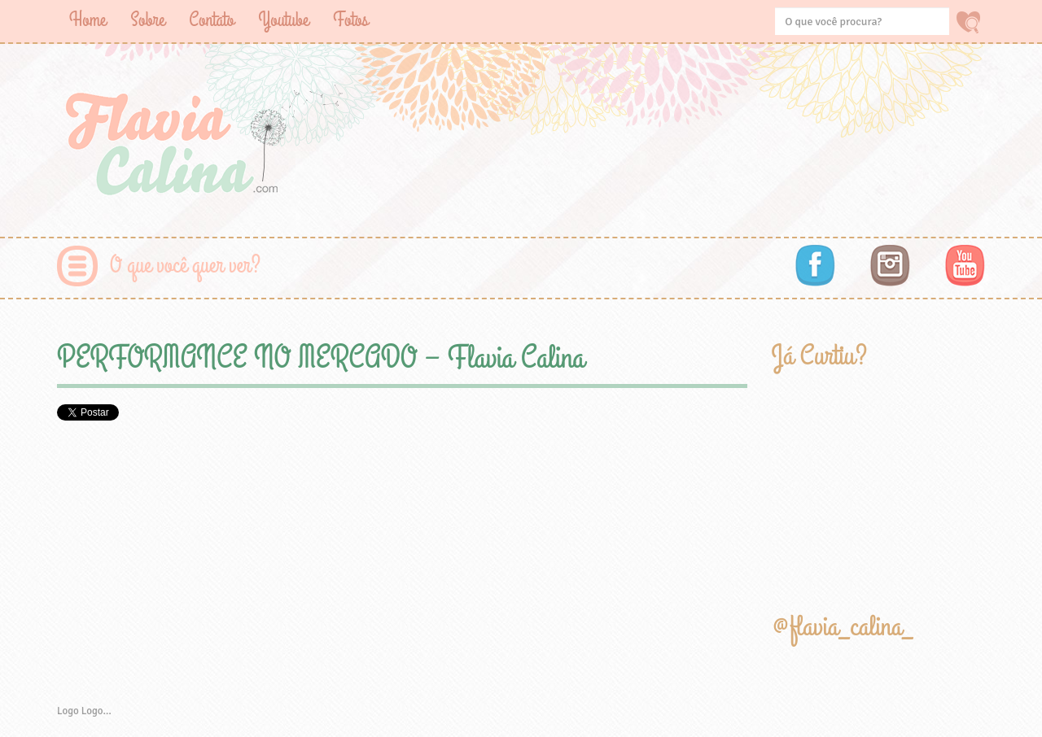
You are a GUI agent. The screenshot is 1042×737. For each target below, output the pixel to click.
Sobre (147, 20)
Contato (211, 20)
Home (87, 20)
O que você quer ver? (185, 265)
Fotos (350, 20)
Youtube (283, 20)
